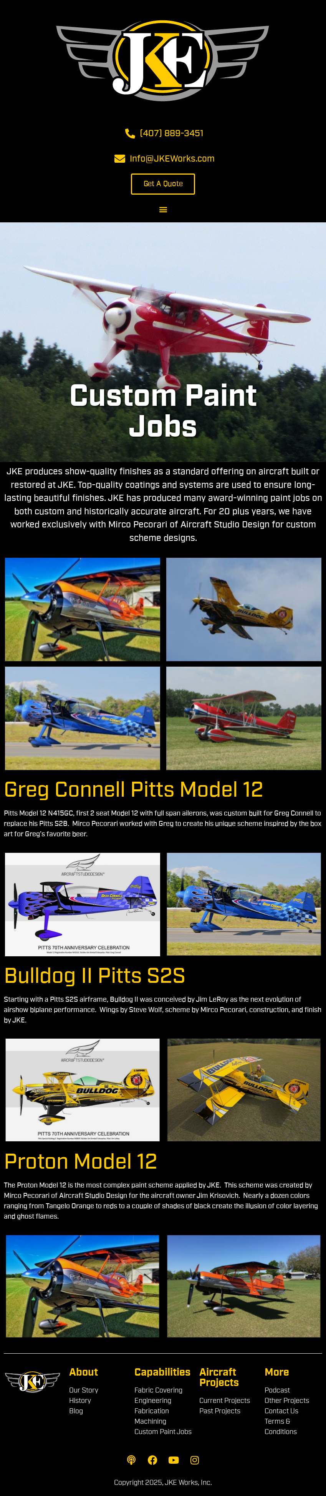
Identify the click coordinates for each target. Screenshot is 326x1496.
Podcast (277, 1390)
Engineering (152, 1401)
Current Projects (224, 1401)
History (80, 1401)
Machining (150, 1421)
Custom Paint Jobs (163, 1432)
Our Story (83, 1390)
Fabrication (151, 1411)
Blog (76, 1411)
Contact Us (281, 1411)
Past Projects (219, 1411)
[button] (163, 209)
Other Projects (287, 1401)
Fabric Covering (158, 1390)
